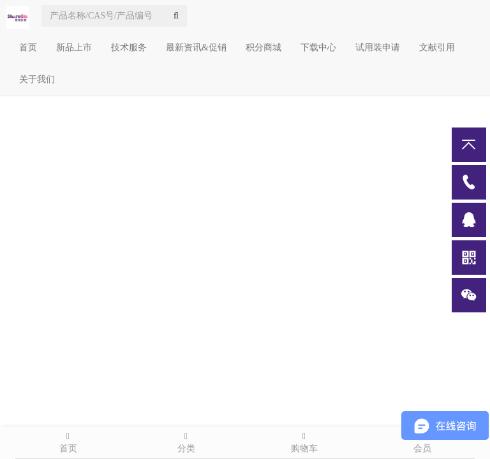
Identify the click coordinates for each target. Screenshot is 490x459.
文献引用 (437, 47)
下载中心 (318, 47)
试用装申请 (377, 47)
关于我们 (37, 79)
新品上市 (74, 47)
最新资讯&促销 (196, 47)
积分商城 (263, 47)
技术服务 (129, 47)
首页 (28, 47)
